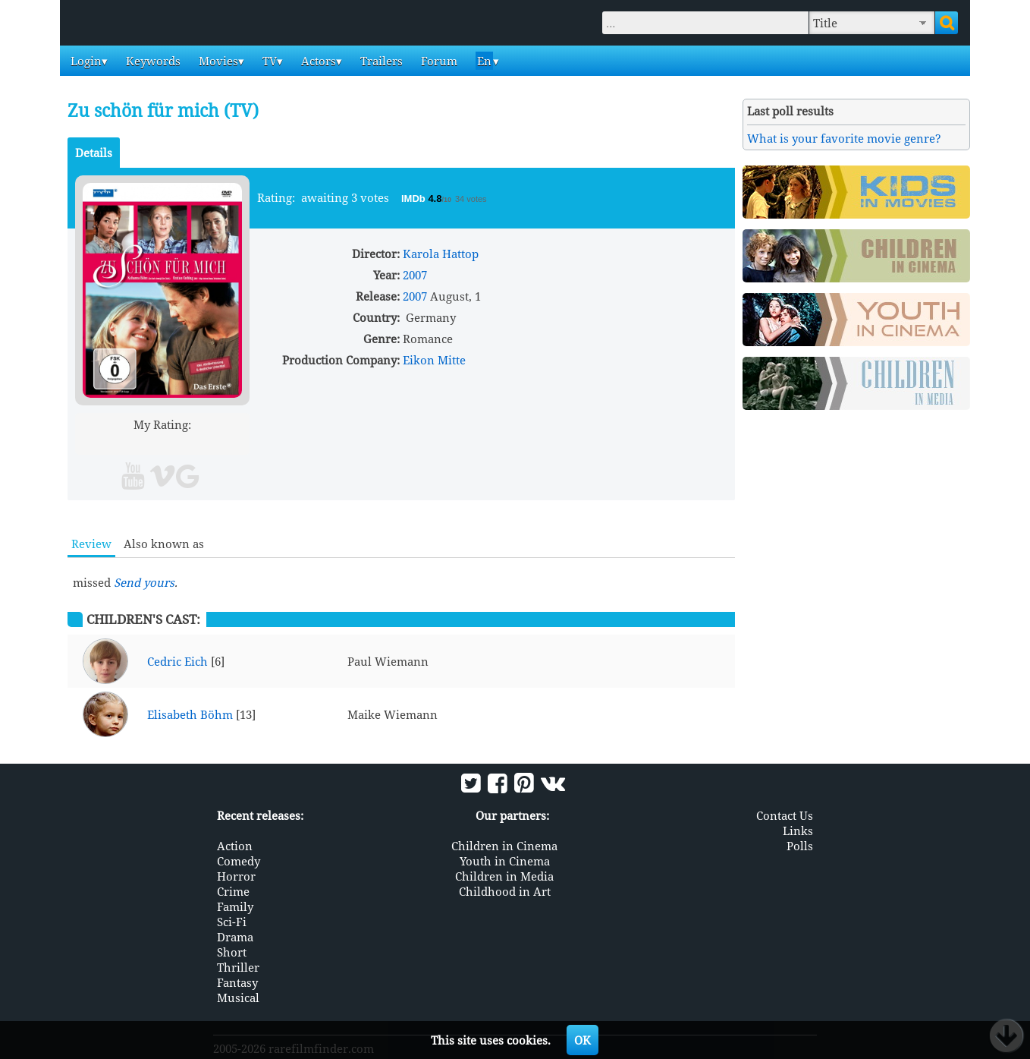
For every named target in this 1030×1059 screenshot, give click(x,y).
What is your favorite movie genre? (844, 138)
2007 (415, 274)
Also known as (164, 543)
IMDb (414, 198)
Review (91, 543)
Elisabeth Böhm (190, 714)
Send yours (144, 582)
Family (235, 906)
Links (798, 830)
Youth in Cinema (505, 860)
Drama (235, 936)
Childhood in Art (505, 891)
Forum (437, 60)
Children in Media (504, 876)
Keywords (152, 60)
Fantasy (237, 982)
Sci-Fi (232, 921)
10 (220, 442)
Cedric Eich (177, 661)
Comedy (238, 860)
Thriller (238, 967)
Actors (317, 60)
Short (232, 952)
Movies (217, 60)
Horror (236, 876)
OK (582, 1040)
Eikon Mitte (434, 359)
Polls (800, 845)
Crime (233, 891)
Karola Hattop (441, 253)
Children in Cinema (504, 845)
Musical (238, 997)
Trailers (380, 60)
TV (268, 60)
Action (235, 845)
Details (93, 152)
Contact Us (784, 815)
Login (85, 60)
